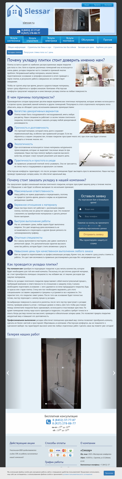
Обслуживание (89, 39)
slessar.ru (28, 22)
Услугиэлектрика (51, 39)
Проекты (97, 5)
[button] (14, 373)
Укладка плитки (14, 52)
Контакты (108, 5)
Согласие (94, 225)
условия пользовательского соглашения (77, 474)
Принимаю (109, 473)
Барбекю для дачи (104, 47)
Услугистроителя (32, 39)
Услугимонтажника (70, 39)
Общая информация (16, 47)
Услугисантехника (13, 39)
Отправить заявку (93, 234)
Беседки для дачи (86, 47)
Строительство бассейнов (64, 47)
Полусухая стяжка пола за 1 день (38, 52)
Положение (83, 225)
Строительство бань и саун (39, 47)
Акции (86, 5)
